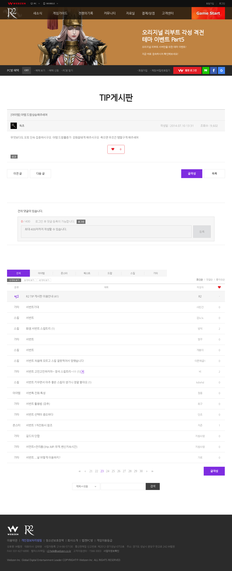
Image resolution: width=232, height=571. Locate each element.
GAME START (208, 13)
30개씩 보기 (29, 280)
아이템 (41, 273)
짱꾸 (200, 339)
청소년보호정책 (55, 540)
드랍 (110, 273)
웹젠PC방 (87, 540)
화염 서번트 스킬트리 (40, 328)
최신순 (199, 279)
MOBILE (50, 3)
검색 (152, 486)
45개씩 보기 (44, 280)
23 (102, 471)
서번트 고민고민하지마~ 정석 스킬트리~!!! (55, 371)
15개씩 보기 (14, 280)
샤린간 (200, 307)
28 (129, 471)
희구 (200, 403)
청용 (200, 393)
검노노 (200, 317)
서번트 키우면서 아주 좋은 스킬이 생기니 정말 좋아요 (58, 382)
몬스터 (64, 273)
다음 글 (40, 173)
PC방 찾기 (68, 70)
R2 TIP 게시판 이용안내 (42, 296)
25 (113, 471)
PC (35, 3)
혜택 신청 (54, 70)
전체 (18, 273)
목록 (214, 173)
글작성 (192, 173)
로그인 (222, 3)
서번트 (30, 317)
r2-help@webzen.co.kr (59, 551)
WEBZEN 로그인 (187, 70)
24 (107, 471)
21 (90, 471)
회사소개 (72, 540)
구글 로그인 (221, 70)
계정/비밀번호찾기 (161, 70)
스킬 (132, 273)
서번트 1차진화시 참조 (39, 425)
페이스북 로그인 (213, 70)
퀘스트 (87, 273)
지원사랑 (200, 436)
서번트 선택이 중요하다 (39, 414)
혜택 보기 (40, 70)
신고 (14, 157)
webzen (16, 3)
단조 (200, 414)
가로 (200, 457)
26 (118, 471)
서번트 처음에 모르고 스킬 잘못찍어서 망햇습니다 (54, 360)
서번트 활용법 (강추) (38, 403)
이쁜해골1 (200, 360)
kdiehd (200, 382)
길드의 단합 (33, 436)
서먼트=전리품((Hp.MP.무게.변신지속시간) (52, 446)
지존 (200, 425)
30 (141, 471)
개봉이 (200, 350)
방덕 (200, 328)
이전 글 (17, 173)
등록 (201, 231)
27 (124, 471)
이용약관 (12, 540)
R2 (12, 13)
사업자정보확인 (111, 551)
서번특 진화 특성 (35, 393)
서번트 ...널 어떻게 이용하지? (43, 457)
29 (135, 471)
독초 (21, 125)
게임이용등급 (104, 540)
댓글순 (209, 279)
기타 (155, 273)
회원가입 (210, 3)
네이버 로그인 (205, 70)
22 (96, 471)
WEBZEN (13, 530)
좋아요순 (220, 279)
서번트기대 (32, 307)
